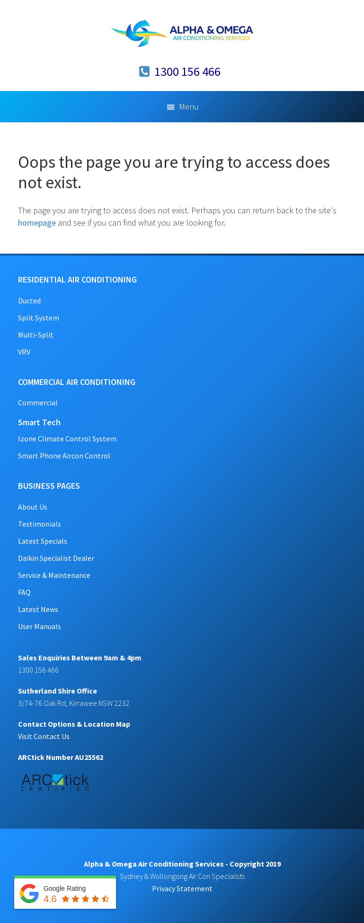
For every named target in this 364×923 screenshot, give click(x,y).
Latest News (38, 609)
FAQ (24, 592)
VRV (24, 351)
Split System (38, 317)
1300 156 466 (187, 71)
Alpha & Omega (182, 33)
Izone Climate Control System (67, 438)
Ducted (29, 300)
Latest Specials (42, 541)
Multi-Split (35, 334)
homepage (37, 222)
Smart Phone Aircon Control (64, 455)
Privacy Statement (182, 888)
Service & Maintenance (54, 575)
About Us (32, 507)
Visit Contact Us (44, 736)
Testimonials (39, 524)
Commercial (38, 402)
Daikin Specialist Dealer (56, 558)
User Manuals (39, 626)
